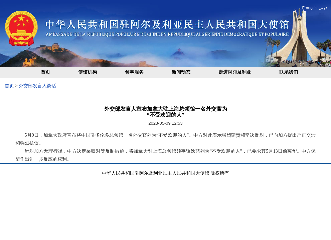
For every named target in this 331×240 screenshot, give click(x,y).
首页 (45, 72)
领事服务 (134, 72)
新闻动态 (181, 72)
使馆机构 (87, 72)
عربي (323, 8)
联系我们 (288, 72)
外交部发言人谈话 (37, 85)
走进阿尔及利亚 (234, 72)
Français (309, 8)
